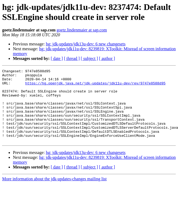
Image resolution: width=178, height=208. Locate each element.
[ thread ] (72, 58)
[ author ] (107, 58)
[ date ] (57, 58)
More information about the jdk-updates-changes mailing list (54, 193)
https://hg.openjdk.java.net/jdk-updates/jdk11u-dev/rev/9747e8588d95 (95, 86)
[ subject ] (89, 58)
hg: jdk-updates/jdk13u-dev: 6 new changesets (86, 44)
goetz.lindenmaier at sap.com (82, 30)
